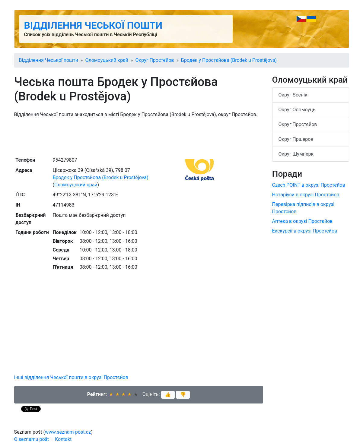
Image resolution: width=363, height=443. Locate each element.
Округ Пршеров (296, 139)
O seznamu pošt (31, 439)
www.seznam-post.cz (68, 432)
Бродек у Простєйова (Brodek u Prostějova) (229, 60)
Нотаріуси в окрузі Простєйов (305, 195)
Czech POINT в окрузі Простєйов (308, 185)
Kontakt (63, 439)
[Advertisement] (138, 136)
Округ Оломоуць (297, 109)
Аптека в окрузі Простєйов (302, 221)
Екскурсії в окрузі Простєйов (304, 231)
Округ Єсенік (293, 95)
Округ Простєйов (154, 60)
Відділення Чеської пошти (93, 25)
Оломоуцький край (106, 60)
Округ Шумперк (296, 154)
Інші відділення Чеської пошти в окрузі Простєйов (71, 377)
